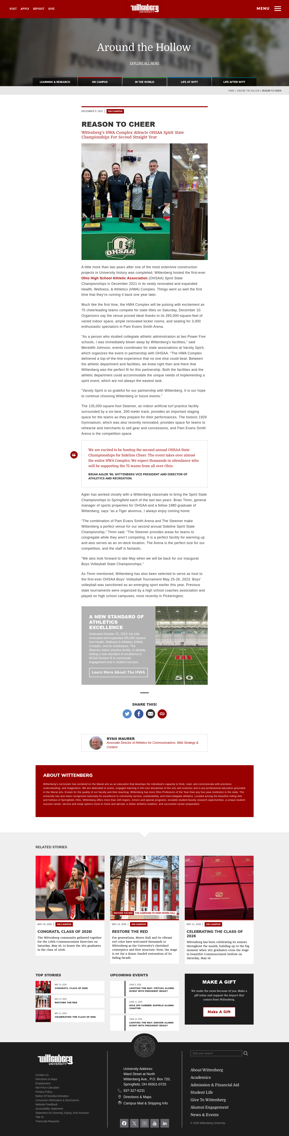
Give (51, 9)
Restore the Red (66, 1002)
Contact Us (42, 1074)
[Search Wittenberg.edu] (216, 1053)
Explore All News (144, 63)
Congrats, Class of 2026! (71, 988)
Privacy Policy (44, 1091)
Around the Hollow (248, 90)
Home (231, 90)
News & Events (204, 1115)
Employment (43, 1083)
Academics (200, 1077)
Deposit (39, 9)
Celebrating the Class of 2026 (75, 1016)
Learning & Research (55, 82)
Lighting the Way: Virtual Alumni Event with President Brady (151, 989)
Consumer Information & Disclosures (57, 1100)
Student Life (201, 1092)
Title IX (40, 1117)
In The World (144, 82)
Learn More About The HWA (118, 672)
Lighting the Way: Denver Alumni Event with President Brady (151, 1024)
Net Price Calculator (47, 1087)
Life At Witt (189, 82)
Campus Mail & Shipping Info (146, 1103)
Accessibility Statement (49, 1108)
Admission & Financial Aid (214, 1085)
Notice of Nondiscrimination (52, 1096)
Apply (25, 9)
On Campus (99, 82)
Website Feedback (47, 1104)
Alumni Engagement (209, 1107)
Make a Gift (219, 1011)
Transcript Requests (47, 1121)
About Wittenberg (206, 1070)
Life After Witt (234, 82)
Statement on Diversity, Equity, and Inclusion (62, 1112)
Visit (13, 9)
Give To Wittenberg (208, 1100)
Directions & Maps (46, 1079)
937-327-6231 (134, 1091)
